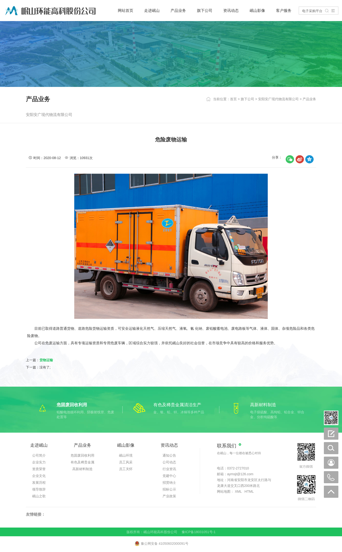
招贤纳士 (169, 482)
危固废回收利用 (82, 455)
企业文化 (39, 476)
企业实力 (39, 462)
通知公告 (169, 455)
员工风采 (126, 462)
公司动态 (169, 462)
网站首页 (125, 10)
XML (238, 491)
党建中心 (169, 476)
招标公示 (169, 489)
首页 (233, 99)
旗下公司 (204, 10)
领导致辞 (39, 489)
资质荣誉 (39, 469)
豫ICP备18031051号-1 (199, 532)
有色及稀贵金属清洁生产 (82, 463)
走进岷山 (152, 10)
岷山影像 (257, 10)
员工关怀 (126, 469)
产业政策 (169, 496)
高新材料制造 (82, 469)
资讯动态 (231, 10)
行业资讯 (169, 469)
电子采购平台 (312, 11)
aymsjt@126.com (240, 474)
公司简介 (39, 455)
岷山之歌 (39, 496)
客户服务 (283, 10)
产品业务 (178, 10)
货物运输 (46, 360)
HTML (249, 491)
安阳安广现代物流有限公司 (278, 99)
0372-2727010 (238, 468)
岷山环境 (126, 455)
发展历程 (39, 482)
